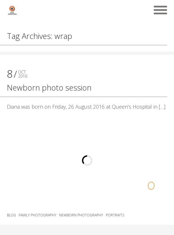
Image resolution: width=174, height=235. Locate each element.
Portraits (115, 215)
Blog (11, 215)
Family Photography (37, 215)
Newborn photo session (49, 87)
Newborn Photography (81, 215)
